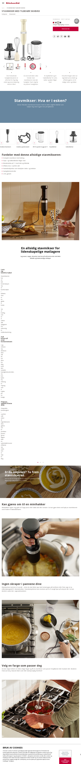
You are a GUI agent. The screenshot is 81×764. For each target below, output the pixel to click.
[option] (10, 66)
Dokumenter (12, 14)
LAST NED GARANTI (48, 683)
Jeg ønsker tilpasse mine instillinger (65, 753)
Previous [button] (4, 66)
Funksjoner (4, 14)
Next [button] (46, 66)
